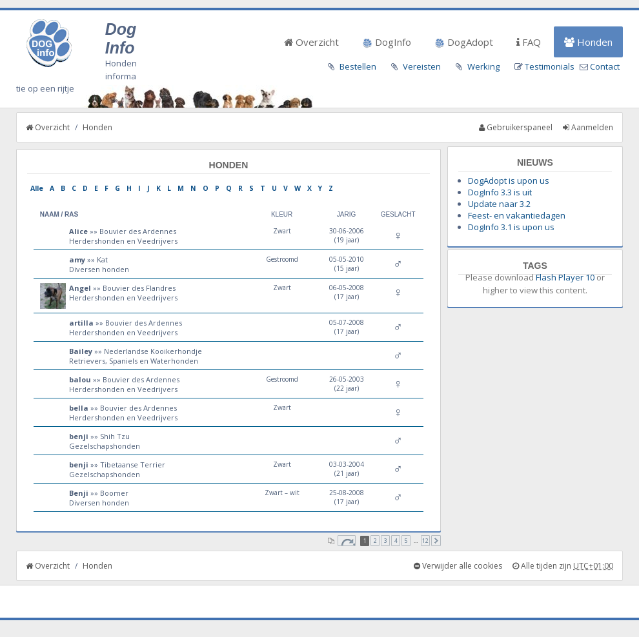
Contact (605, 66)
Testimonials (549, 66)
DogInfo (386, 41)
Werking (483, 66)
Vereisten (422, 66)
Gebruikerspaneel (516, 127)
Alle (36, 188)
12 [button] (425, 540)
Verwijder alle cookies (458, 565)
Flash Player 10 (565, 277)
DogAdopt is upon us (508, 180)
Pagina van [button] (347, 540)
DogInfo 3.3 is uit (500, 192)
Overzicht (311, 41)
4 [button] (396, 540)
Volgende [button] (436, 540)
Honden (588, 41)
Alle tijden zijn (562, 565)
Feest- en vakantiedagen (516, 215)
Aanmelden (588, 127)
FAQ (528, 41)
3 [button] (385, 540)
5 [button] (406, 540)
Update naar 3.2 (499, 204)
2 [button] (375, 540)
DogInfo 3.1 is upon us (511, 227)
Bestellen (358, 66)
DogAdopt (463, 41)
